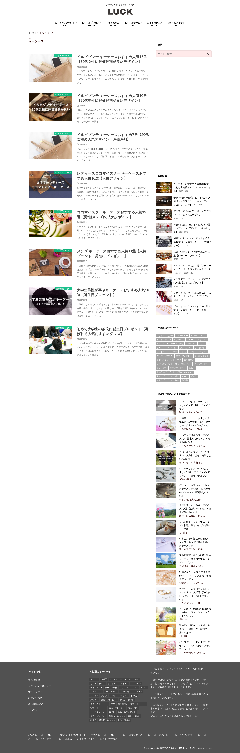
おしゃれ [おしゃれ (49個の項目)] (161, 335)
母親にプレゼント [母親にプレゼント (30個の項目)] (185, 372)
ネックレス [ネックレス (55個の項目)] (191, 343)
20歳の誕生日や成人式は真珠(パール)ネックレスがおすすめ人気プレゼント (195, 576)
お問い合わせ (35, 697)
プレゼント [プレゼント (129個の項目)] (200, 347)
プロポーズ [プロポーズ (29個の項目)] (162, 351)
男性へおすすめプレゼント (73, 734)
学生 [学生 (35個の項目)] (179, 360)
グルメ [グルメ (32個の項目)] (168, 339)
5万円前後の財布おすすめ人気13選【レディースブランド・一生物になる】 (183, 228)
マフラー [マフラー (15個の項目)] (173, 351)
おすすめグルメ (154, 23)
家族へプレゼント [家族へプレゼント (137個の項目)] (165, 364)
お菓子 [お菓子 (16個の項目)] (170, 335)
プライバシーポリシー (40, 685)
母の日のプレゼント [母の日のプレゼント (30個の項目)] (166, 372)
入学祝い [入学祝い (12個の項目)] (169, 356)
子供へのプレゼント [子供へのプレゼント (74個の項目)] (166, 360)
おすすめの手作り (183, 734)
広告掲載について (37, 703)
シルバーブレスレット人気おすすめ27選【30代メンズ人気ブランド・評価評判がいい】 (194, 472)
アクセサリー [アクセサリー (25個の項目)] (182, 335)
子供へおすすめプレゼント (104, 734)
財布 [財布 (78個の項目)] (177, 380)
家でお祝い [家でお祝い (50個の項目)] (189, 360)
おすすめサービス (133, 23)
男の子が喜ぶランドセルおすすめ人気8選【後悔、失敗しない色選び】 (195, 455)
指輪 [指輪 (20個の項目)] (159, 368)
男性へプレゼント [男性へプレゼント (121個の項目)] (165, 376)
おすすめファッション (66, 23)
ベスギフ (33, 709)
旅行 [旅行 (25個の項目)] (165, 368)
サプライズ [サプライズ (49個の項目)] (179, 339)
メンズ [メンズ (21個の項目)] (183, 351)
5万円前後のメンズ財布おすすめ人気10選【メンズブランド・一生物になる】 (183, 241)
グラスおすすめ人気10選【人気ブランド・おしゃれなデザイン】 (183, 214)
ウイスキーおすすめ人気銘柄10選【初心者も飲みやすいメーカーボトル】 (183, 187)
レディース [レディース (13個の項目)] (203, 351)
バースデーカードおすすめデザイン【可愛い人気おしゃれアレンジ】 (194, 646)
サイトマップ (35, 691)
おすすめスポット (176, 23)
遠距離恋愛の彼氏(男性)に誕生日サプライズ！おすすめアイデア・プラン (195, 559)
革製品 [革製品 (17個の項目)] (185, 380)
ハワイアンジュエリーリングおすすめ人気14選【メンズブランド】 (194, 405)
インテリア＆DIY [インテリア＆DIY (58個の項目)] (198, 335)
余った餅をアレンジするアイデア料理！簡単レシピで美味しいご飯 (194, 525)
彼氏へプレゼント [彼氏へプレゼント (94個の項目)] (202, 364)
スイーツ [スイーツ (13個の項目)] (191, 339)
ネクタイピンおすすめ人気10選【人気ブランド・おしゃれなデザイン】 (183, 296)
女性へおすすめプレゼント (41, 734)
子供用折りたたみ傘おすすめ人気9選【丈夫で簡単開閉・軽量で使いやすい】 (195, 509)
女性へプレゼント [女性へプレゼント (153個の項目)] (184, 356)
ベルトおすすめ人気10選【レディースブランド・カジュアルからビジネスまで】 (183, 269)
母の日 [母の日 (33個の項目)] (192, 368)
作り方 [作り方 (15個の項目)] (160, 356)
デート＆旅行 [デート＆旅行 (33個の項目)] (177, 343)
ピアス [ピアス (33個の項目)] (160, 347)
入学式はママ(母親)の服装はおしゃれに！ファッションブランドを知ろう (195, 612)
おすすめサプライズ (132, 734)
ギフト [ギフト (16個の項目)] (160, 339)
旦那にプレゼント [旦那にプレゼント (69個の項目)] (178, 368)
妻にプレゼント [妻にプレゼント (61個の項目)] (202, 356)
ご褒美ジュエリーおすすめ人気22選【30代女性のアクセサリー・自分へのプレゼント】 (194, 422)
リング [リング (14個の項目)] (192, 351)
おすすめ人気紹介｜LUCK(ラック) (176, 748)
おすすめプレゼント (91, 23)
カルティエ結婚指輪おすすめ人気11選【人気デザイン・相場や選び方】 (194, 439)
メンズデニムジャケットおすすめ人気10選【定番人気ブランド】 (183, 282)
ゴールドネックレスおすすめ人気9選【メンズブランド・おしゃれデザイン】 (183, 310)
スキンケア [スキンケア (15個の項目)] (203, 339)
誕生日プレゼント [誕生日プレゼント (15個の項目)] (165, 380)
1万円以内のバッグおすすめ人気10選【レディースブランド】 (183, 255)
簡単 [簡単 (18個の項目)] (177, 376)
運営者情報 (34, 679)
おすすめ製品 (113, 23)
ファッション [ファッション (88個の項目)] (171, 347)
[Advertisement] (181, 114)
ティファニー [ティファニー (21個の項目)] (163, 343)
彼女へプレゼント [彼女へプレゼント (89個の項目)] (183, 364)
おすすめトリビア (86, 738)
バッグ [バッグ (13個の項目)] (202, 343)
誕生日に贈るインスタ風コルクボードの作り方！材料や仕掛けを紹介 (194, 629)
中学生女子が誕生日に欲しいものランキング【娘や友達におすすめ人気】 (194, 542)
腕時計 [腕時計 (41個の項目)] (185, 376)
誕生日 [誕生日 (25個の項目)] (194, 376)
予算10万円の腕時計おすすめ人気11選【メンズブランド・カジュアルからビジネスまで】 (184, 201)
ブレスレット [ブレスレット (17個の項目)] (186, 347)
